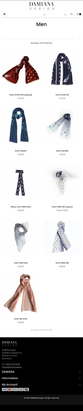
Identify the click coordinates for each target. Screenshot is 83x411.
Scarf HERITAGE (21, 263)
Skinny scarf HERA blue (21, 207)
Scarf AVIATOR (62, 95)
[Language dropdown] (47, 15)
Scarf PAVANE (62, 151)
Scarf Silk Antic (20, 319)
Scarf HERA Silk (62, 263)
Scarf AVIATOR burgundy (21, 95)
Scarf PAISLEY (21, 151)
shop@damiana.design (12, 367)
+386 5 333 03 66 (12, 364)
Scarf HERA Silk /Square (62, 207)
